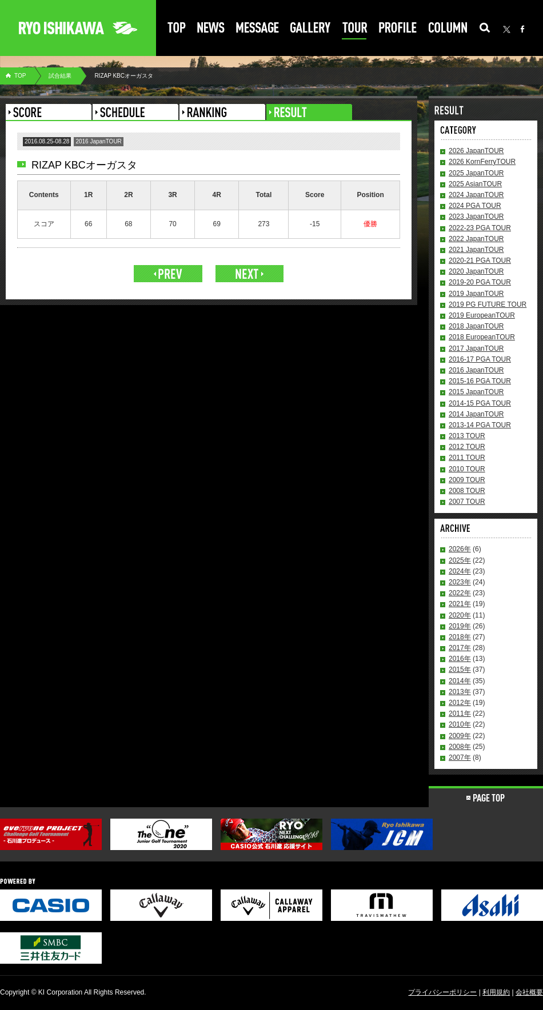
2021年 (460, 604)
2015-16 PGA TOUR (480, 381)
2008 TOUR (467, 491)
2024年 (460, 571)
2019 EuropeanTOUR (482, 315)
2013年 (460, 692)
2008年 (460, 747)
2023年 (460, 582)
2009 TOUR (467, 480)
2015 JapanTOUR (476, 392)
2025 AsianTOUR (475, 184)
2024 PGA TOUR (475, 206)
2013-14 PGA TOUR (480, 425)
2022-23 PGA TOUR (480, 228)
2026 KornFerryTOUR (482, 162)
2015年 (460, 670)
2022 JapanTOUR (476, 239)
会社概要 (529, 992)
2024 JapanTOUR (476, 195)
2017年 (460, 648)
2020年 (460, 615)
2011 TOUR (467, 458)
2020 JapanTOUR (476, 271)
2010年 (460, 724)
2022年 (460, 593)
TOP (20, 76)
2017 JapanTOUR (476, 348)
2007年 (460, 757)
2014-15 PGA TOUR (480, 403)
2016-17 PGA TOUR (480, 359)
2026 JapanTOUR (476, 151)
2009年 (460, 736)
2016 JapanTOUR (476, 370)
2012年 (460, 703)
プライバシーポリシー (442, 992)
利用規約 (496, 992)
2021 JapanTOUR (476, 250)
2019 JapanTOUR (476, 294)
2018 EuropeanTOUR (482, 337)
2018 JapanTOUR (476, 326)
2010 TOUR (467, 469)
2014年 (460, 681)
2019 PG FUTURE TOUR (487, 304)
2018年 (460, 637)
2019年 (460, 626)
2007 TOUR (467, 502)
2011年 (460, 714)
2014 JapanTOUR (476, 414)
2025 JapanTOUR (476, 173)
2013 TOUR (467, 436)
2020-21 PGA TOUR (480, 260)
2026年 (460, 549)
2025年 (460, 560)
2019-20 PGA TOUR (480, 282)
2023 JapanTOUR (476, 217)
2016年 (460, 659)
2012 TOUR (467, 447)
